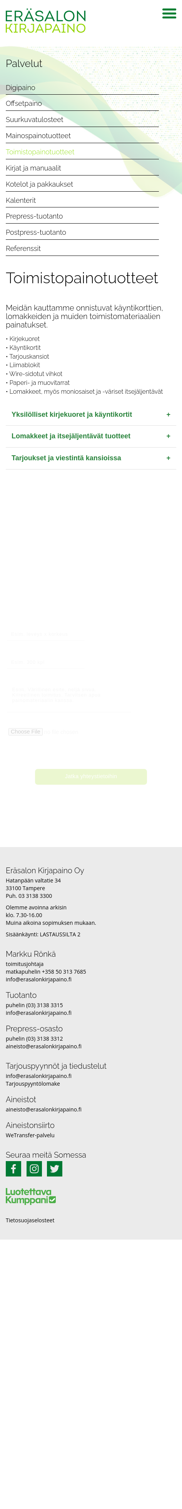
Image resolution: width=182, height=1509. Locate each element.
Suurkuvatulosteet (34, 119)
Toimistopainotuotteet (40, 152)
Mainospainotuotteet (38, 136)
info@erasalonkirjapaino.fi (39, 979)
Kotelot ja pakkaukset (39, 184)
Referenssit (23, 248)
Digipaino (20, 88)
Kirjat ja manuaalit (33, 168)
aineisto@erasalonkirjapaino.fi (44, 1046)
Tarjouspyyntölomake (33, 1083)
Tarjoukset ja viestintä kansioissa (91, 458)
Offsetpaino (24, 103)
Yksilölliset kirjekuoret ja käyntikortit (91, 415)
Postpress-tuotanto (36, 232)
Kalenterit (21, 200)
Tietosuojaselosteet (30, 1220)
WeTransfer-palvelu (30, 1135)
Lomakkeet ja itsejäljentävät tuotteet (91, 436)
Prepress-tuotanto (34, 216)
